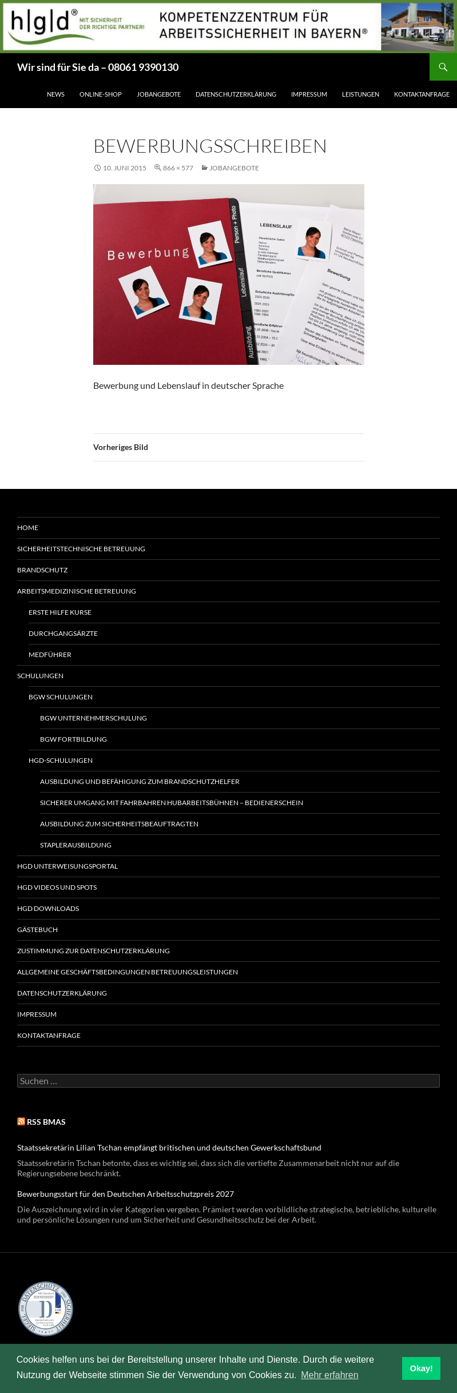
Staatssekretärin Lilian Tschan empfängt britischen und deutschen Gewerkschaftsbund (169, 1147)
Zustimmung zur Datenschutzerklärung (93, 950)
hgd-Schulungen (61, 760)
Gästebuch (37, 929)
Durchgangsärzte (63, 633)
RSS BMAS (46, 1122)
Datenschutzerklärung (236, 94)
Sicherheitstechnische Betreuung (81, 548)
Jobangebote (159, 94)
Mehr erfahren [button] (330, 1375)
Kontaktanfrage (422, 94)
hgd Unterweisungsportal (67, 866)
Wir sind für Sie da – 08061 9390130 (97, 67)
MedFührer (50, 654)
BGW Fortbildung (73, 739)
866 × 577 (178, 168)
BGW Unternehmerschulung (93, 718)
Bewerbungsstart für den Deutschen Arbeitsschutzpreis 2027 (125, 1194)
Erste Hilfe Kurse (60, 612)
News (56, 94)
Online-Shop (101, 94)
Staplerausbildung (76, 845)
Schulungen (40, 675)
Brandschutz (42, 570)
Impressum (309, 94)
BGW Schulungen (61, 696)
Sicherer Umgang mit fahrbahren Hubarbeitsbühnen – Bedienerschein (171, 802)
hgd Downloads (48, 908)
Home (27, 527)
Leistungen (360, 94)
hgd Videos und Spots (57, 887)
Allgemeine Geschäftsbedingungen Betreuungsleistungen (127, 972)
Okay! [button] (421, 1368)
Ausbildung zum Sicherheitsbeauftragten (119, 823)
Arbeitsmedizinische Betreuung (76, 591)
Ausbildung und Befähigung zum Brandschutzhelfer (140, 781)
